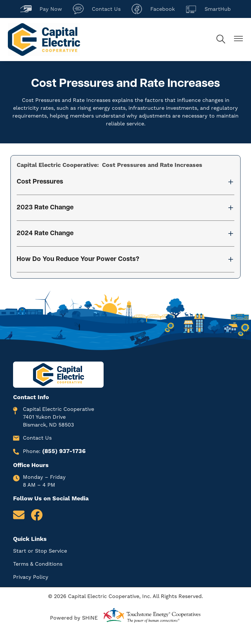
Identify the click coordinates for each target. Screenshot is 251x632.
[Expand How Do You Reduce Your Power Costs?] (125, 259)
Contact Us (97, 9)
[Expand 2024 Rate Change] (125, 233)
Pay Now (41, 9)
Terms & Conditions (37, 564)
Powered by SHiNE (74, 618)
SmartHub (208, 9)
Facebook (153, 9)
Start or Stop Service (40, 551)
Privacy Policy (30, 577)
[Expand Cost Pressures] (125, 182)
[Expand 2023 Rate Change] (125, 208)
